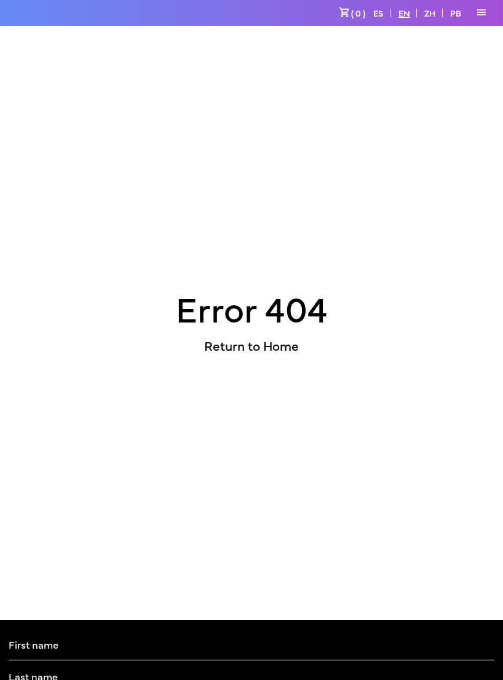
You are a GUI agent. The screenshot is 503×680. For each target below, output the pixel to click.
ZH (429, 13)
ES (378, 13)
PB (455, 13)
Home (281, 345)
